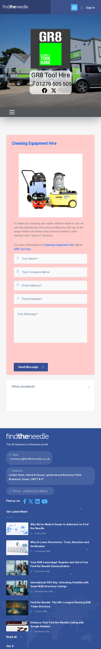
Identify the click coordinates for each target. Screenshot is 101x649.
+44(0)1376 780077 (35, 491)
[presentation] (40, 352)
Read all (14, 637)
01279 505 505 (51, 84)
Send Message (31, 367)
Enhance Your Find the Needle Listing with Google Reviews (57, 624)
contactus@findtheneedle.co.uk (30, 458)
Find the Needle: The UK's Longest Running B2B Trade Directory (60, 604)
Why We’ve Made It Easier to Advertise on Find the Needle (59, 526)
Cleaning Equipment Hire (59, 245)
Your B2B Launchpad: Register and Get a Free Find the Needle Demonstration (59, 564)
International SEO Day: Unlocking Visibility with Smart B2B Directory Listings (59, 584)
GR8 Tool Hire (50, 75)
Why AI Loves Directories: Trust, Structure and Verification (59, 544)
